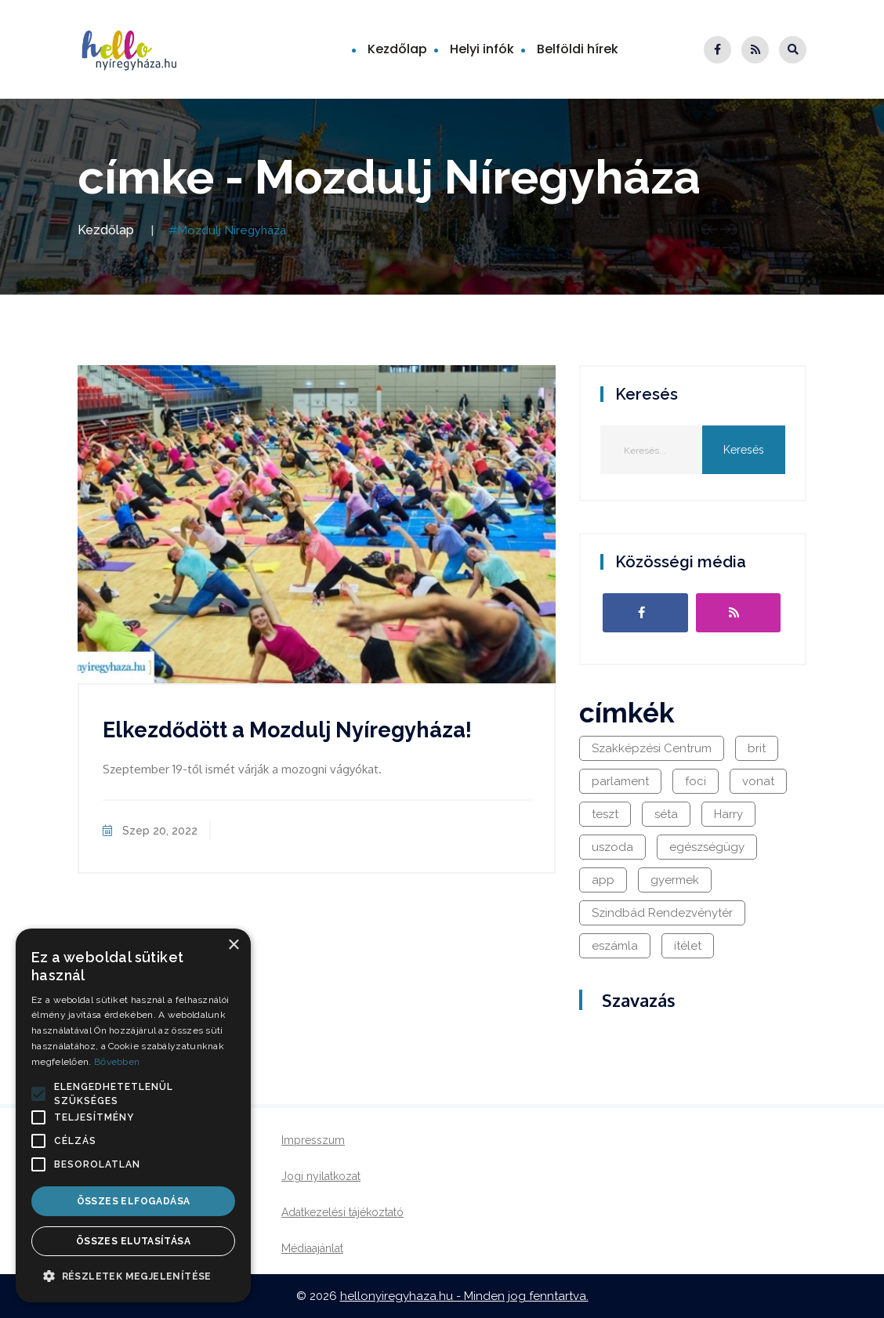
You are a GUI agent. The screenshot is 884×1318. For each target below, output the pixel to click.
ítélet (687, 946)
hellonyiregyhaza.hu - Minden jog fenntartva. (464, 1296)
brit (757, 748)
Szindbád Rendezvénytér (662, 913)
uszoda (612, 847)
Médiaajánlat (312, 1248)
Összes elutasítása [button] (133, 1241)
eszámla (615, 946)
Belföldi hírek (577, 49)
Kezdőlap (397, 49)
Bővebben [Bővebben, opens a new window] (116, 1061)
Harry (728, 814)
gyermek (674, 880)
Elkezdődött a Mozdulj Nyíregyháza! (287, 730)
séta (666, 814)
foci (695, 781)
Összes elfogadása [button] (133, 1201)
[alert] (133, 1115)
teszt (605, 814)
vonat (758, 781)
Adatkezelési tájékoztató (342, 1212)
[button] (38, 1094)
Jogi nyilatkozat (320, 1176)
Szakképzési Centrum (652, 748)
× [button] (233, 945)
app (603, 880)
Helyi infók (482, 49)
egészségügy (707, 847)
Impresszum (313, 1140)
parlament (620, 781)
